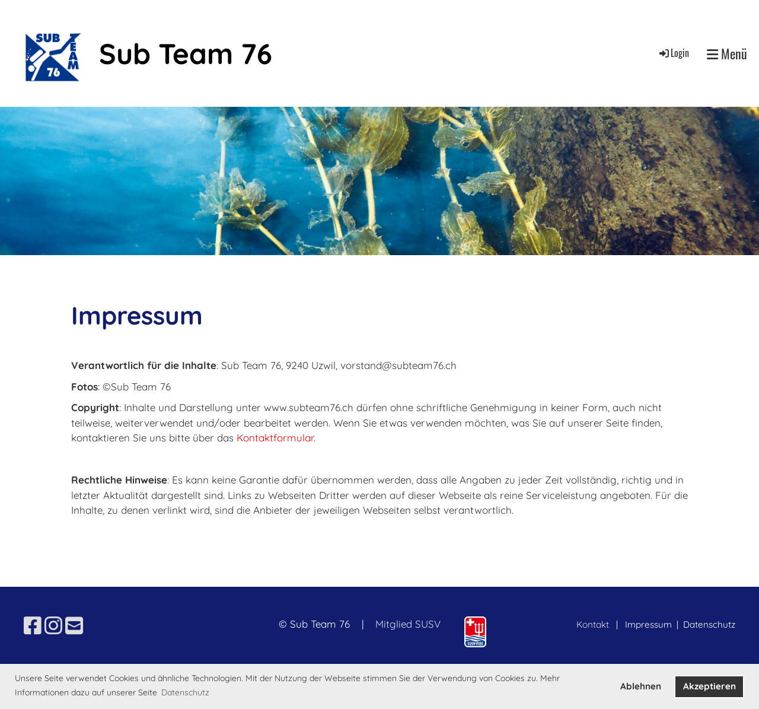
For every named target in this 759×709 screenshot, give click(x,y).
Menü (727, 53)
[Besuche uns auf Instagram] (53, 625)
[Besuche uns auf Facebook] (33, 625)
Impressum (649, 624)
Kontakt (592, 624)
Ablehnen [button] (640, 686)
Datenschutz (709, 624)
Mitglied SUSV (408, 624)
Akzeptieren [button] (709, 686)
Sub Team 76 (185, 53)
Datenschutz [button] (185, 692)
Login (673, 53)
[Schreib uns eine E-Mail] (74, 625)
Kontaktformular (275, 437)
